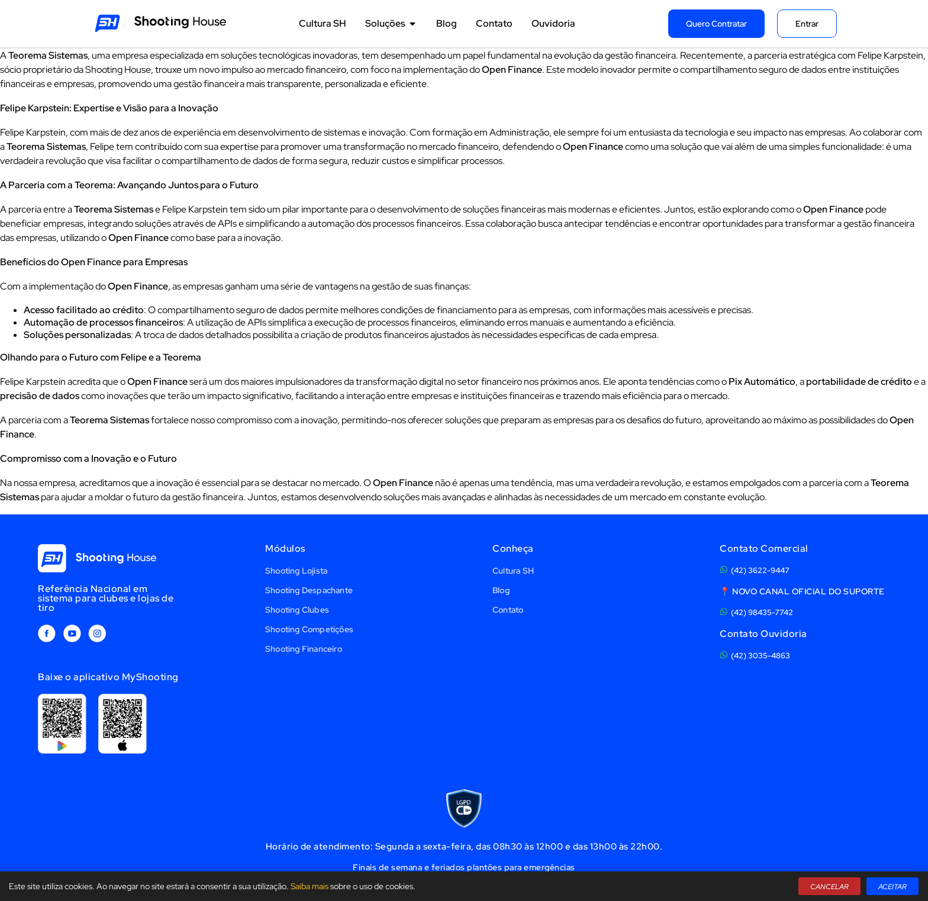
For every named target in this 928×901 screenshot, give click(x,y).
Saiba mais (309, 886)
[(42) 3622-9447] (724, 569)
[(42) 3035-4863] (724, 655)
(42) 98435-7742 (762, 612)
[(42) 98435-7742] (724, 611)
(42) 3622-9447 (760, 570)
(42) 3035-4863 (760, 656)
